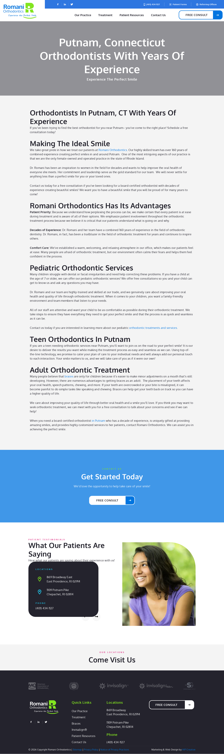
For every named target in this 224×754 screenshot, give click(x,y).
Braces (76, 724)
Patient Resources (132, 15)
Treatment (105, 15)
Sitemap (77, 749)
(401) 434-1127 (45, 608)
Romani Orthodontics (113, 150)
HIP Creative (188, 749)
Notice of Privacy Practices (115, 749)
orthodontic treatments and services (153, 328)
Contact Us (158, 15)
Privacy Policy (91, 749)
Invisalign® (79, 730)
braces (69, 376)
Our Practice (83, 15)
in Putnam (98, 420)
